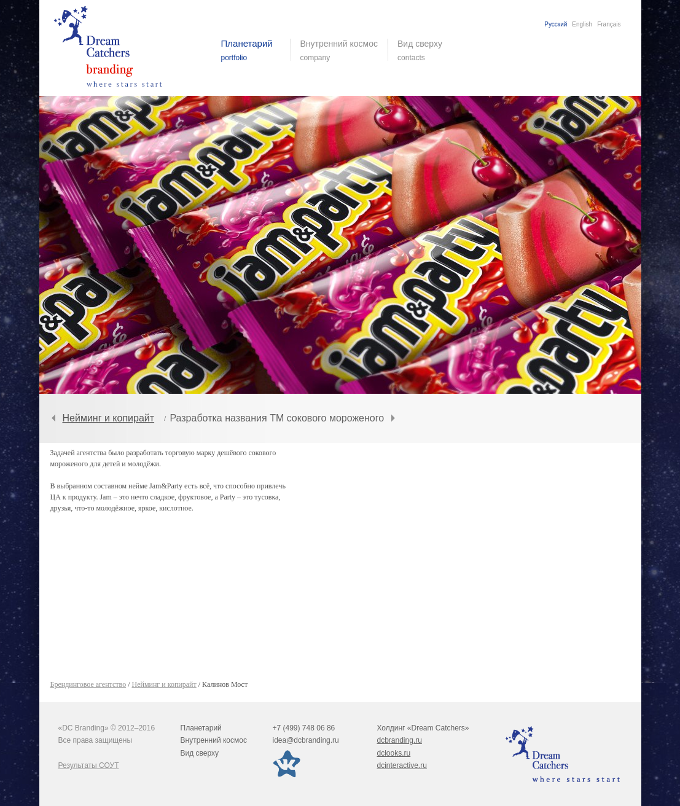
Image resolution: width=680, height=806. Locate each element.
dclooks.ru (394, 753)
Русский (555, 24)
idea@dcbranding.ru (306, 740)
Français (608, 24)
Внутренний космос (214, 740)
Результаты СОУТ (88, 765)
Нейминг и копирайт (109, 418)
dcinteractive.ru (402, 765)
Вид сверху (427, 50)
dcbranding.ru (399, 740)
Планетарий (201, 728)
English (582, 24)
